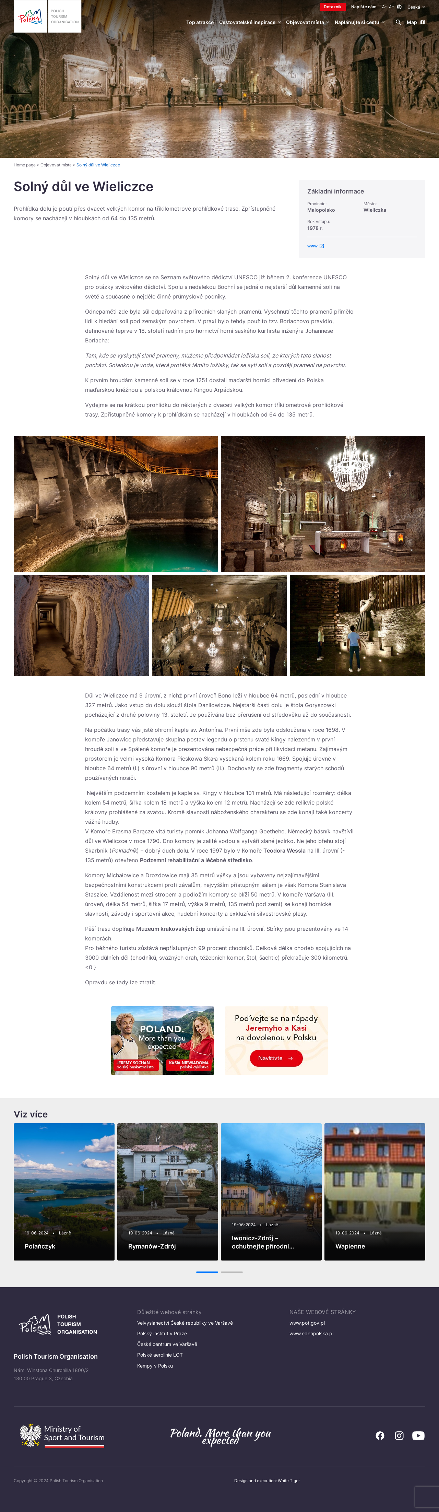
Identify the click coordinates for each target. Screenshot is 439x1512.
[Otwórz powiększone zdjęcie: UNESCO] (219, 625)
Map (416, 22)
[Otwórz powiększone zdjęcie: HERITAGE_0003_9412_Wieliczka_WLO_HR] (323, 504)
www (312, 245)
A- (384, 6)
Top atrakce (200, 22)
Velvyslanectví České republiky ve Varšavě (185, 1323)
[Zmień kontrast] (399, 7)
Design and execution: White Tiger (267, 1480)
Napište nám (364, 6)
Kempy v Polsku (155, 1366)
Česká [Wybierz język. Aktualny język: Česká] (416, 7)
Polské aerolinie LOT (160, 1355)
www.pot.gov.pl (307, 1323)
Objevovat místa (305, 22)
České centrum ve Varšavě (167, 1344)
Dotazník (333, 6)
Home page (25, 164)
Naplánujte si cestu (357, 22)
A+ (391, 6)
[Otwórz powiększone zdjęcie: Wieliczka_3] (357, 625)
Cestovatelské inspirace (247, 22)
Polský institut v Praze (162, 1333)
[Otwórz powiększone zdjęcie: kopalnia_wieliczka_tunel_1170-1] (81, 625)
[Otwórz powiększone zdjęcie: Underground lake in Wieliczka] (116, 504)
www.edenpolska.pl (311, 1333)
